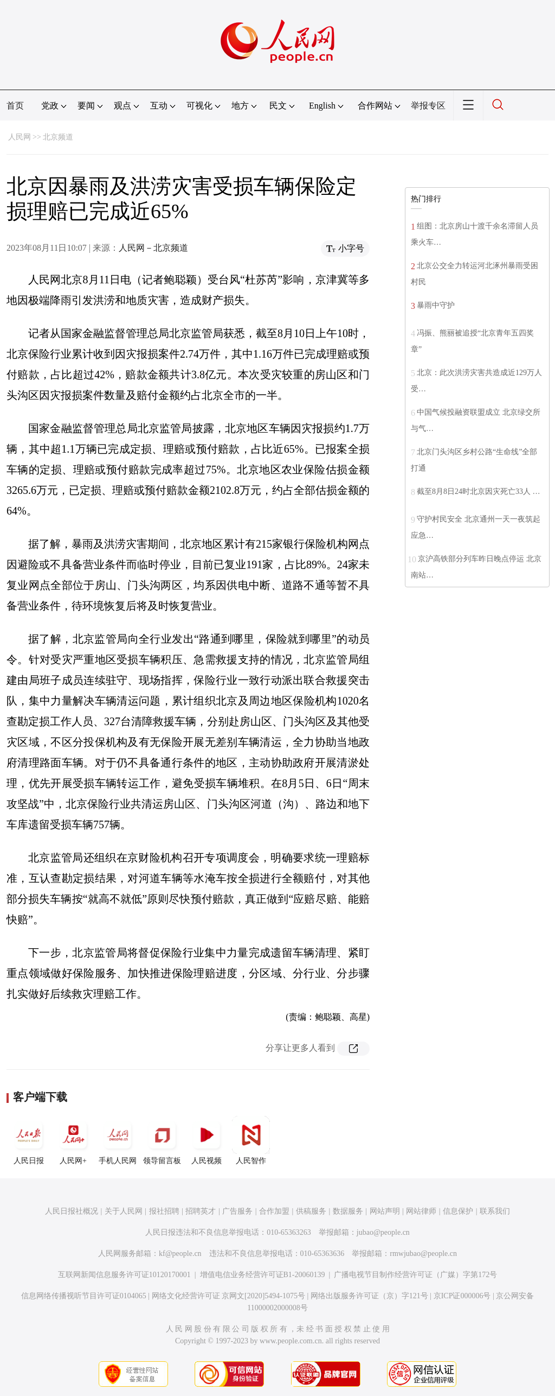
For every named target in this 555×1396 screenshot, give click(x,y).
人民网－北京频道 (153, 247)
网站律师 (421, 1211)
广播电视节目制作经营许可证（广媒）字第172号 (415, 1275)
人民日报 (29, 1140)
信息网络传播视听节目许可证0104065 (83, 1296)
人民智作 (251, 1140)
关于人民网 (124, 1211)
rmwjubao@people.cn (423, 1253)
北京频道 (58, 137)
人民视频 (206, 1140)
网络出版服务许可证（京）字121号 (369, 1296)
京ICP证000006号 (462, 1296)
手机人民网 (118, 1140)
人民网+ (73, 1140)
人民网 (19, 137)
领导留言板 (162, 1140)
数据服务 (348, 1211)
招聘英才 (200, 1211)
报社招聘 (164, 1211)
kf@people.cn (180, 1253)
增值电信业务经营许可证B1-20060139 (262, 1275)
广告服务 (237, 1211)
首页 (15, 105)
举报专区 (428, 105)
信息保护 (458, 1211)
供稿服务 (311, 1211)
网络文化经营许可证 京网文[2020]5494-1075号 (229, 1296)
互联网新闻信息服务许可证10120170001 (124, 1275)
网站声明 (385, 1211)
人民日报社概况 (71, 1211)
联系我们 (495, 1211)
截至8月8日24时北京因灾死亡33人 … (478, 491)
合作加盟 (274, 1211)
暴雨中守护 (436, 305)
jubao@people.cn (383, 1232)
